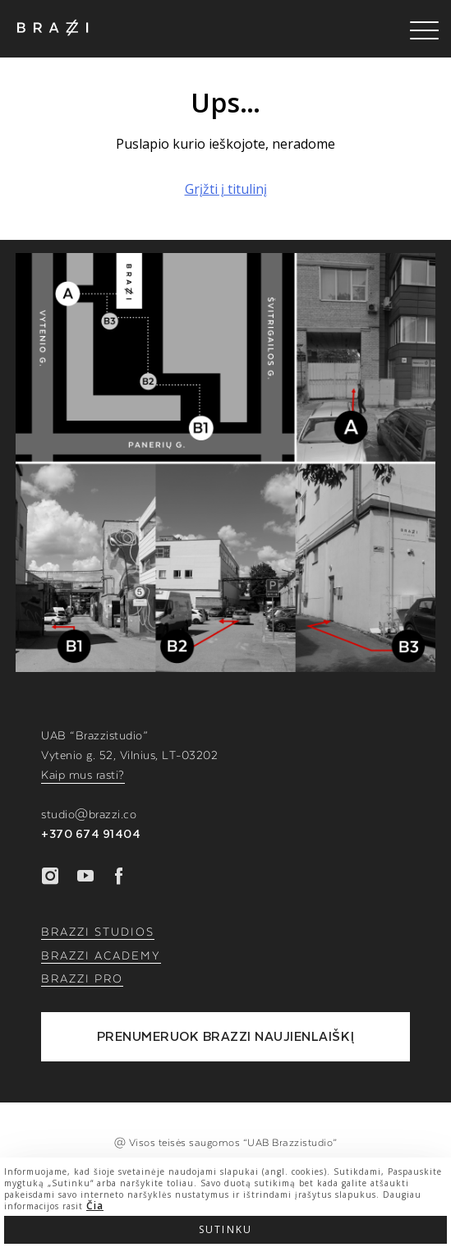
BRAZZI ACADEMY (101, 956)
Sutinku (225, 1229)
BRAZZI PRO (82, 979)
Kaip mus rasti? (83, 775)
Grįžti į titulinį (226, 189)
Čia (95, 1206)
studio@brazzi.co (88, 815)
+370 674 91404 (90, 834)
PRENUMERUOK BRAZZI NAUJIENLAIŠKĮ (226, 1036)
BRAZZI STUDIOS (97, 932)
